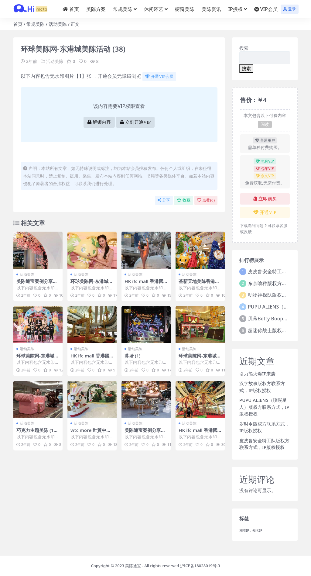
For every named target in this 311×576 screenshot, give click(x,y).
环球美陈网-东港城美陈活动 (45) (200, 358)
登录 (289, 9)
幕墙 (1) (132, 356)
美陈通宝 (133, 565)
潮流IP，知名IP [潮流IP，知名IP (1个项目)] (250, 530)
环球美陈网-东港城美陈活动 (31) (91, 284)
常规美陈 (35, 24)
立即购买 (265, 198)
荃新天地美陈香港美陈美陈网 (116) (199, 284)
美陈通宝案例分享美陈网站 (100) (36, 284)
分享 (164, 200)
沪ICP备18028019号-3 (200, 565)
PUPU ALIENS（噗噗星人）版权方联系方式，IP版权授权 (264, 407)
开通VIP (264, 212)
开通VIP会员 (159, 76)
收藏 (183, 200)
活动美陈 (58, 24)
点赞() (206, 200)
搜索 (243, 48)
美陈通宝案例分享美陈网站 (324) (145, 433)
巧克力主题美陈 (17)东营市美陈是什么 (37, 433)
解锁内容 (99, 122)
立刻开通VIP (135, 122)
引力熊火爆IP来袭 (257, 374)
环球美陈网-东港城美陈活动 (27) (37, 358)
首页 (17, 24)
